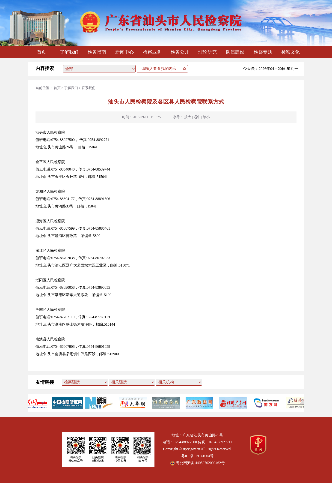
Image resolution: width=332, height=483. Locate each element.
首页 (41, 51)
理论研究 (207, 51)
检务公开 (180, 51)
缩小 (206, 117)
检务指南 (97, 51)
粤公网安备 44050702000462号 (197, 463)
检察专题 (263, 51)
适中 (197, 117)
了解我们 (69, 51)
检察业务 (152, 51)
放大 (187, 117)
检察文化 (290, 51)
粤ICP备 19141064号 (197, 456)
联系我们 (88, 88)
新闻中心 (124, 51)
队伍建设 (235, 51)
